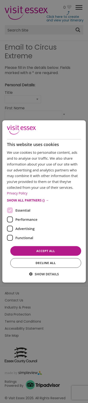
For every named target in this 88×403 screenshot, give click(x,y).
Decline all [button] (45, 263)
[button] (44, 200)
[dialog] (44, 201)
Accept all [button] (45, 251)
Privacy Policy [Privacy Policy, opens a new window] (17, 193)
